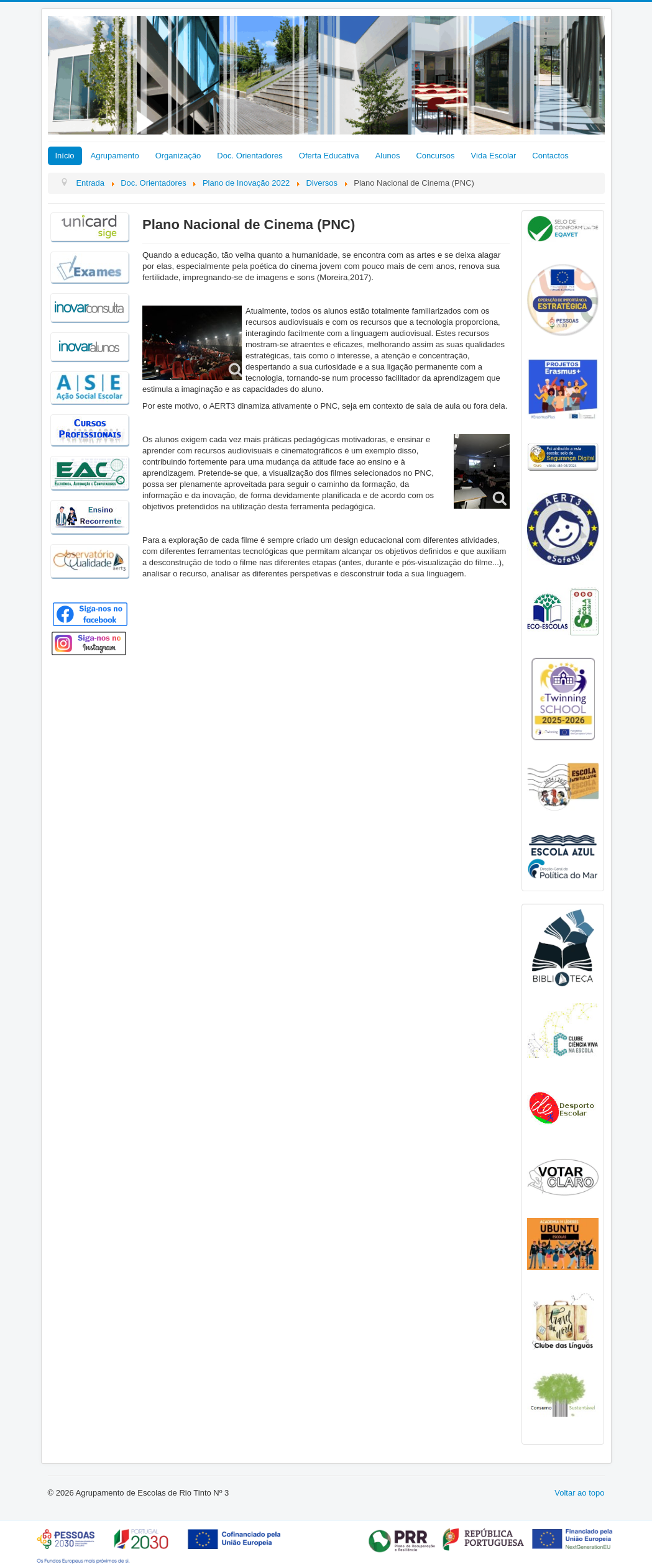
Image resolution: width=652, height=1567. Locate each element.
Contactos (550, 155)
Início (65, 155)
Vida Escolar (494, 155)
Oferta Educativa (329, 155)
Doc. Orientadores (250, 155)
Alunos (387, 155)
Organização (178, 155)
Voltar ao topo (579, 1492)
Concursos (435, 155)
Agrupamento (115, 155)
